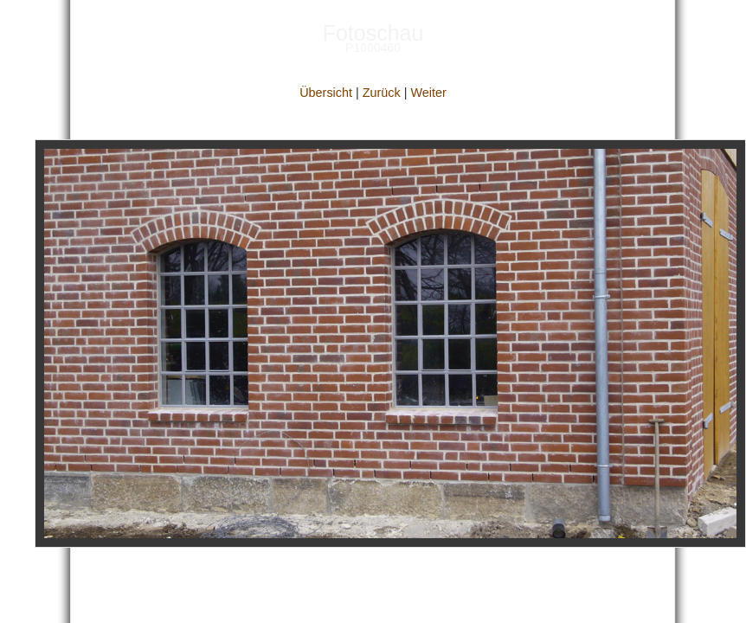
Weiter (428, 93)
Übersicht (325, 93)
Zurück (382, 93)
